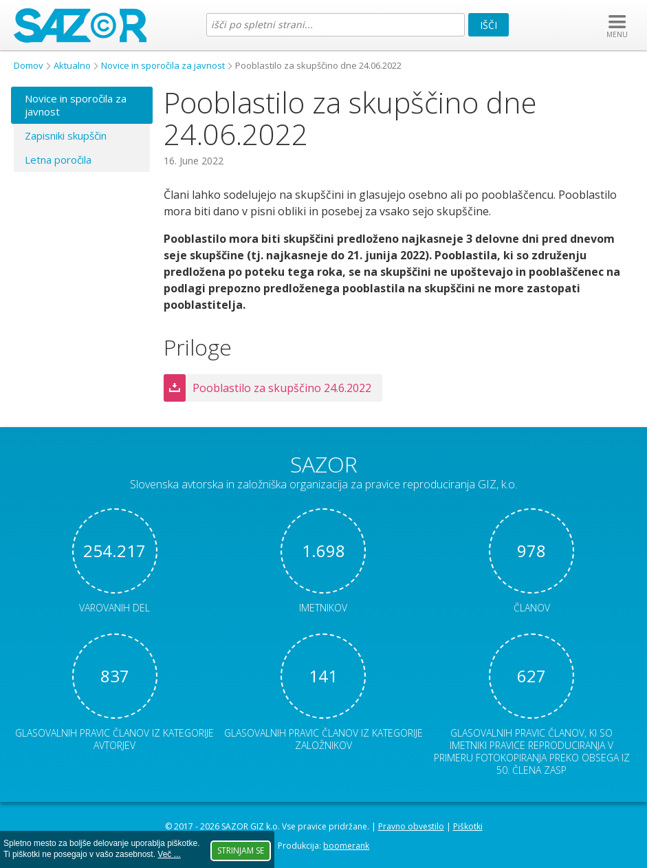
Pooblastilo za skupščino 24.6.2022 (282, 387)
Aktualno (72, 65)
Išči (488, 25)
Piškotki (468, 826)
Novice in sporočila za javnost (163, 65)
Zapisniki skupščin (66, 135)
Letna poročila (58, 159)
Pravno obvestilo (411, 826)
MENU (617, 34)
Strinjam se (240, 850)
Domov (28, 65)
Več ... (168, 854)
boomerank (346, 845)
